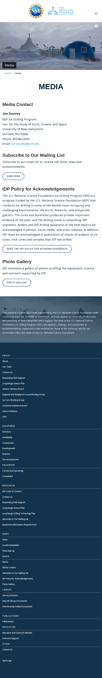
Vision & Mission (9, 411)
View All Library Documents (14, 601)
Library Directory (10, 595)
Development (8, 448)
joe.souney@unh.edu (25, 144)
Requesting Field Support (13, 378)
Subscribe (13, 176)
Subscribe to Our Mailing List (15, 519)
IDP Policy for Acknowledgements (17, 578)
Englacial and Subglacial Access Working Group (23, 394)
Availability (7, 437)
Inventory (6, 431)
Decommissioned (10, 459)
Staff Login (7, 660)
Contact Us (7, 372)
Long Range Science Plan (13, 383)
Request (6, 454)
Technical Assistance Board (14, 405)
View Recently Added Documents (17, 606)
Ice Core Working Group (13, 400)
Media (5, 562)
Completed (7, 476)
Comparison (8, 443)
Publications (7, 621)
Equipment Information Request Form (19, 524)
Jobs (4, 416)
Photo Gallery (17, 282)
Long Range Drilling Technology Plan (18, 513)
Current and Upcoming (12, 470)
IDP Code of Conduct (11, 491)
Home (8, 73)
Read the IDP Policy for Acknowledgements (37, 248)
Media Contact (9, 567)
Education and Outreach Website (17, 632)
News (4, 539)
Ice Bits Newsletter (10, 545)
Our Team (7, 366)
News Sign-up (8, 550)
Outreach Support (10, 638)
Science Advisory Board (13, 389)
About (5, 361)
